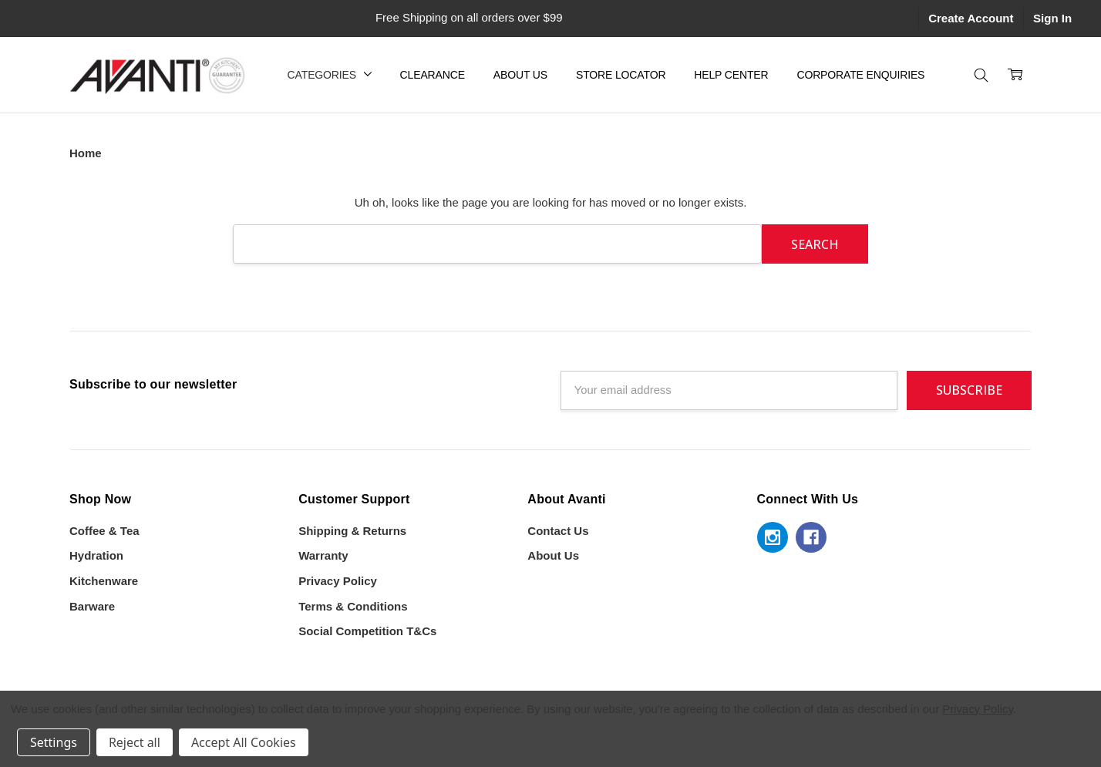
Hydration (96, 555)
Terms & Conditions (352, 606)
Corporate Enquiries (860, 75)
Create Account (970, 18)
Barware (92, 606)
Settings (53, 742)
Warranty (323, 555)
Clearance (432, 75)
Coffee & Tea (104, 530)
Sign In (1052, 18)
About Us (520, 75)
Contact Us (557, 530)
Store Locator (620, 75)
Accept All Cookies (243, 742)
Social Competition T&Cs (367, 630)
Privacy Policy (337, 580)
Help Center (731, 75)
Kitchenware (103, 580)
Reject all (134, 742)
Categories (330, 75)
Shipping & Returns (352, 530)
